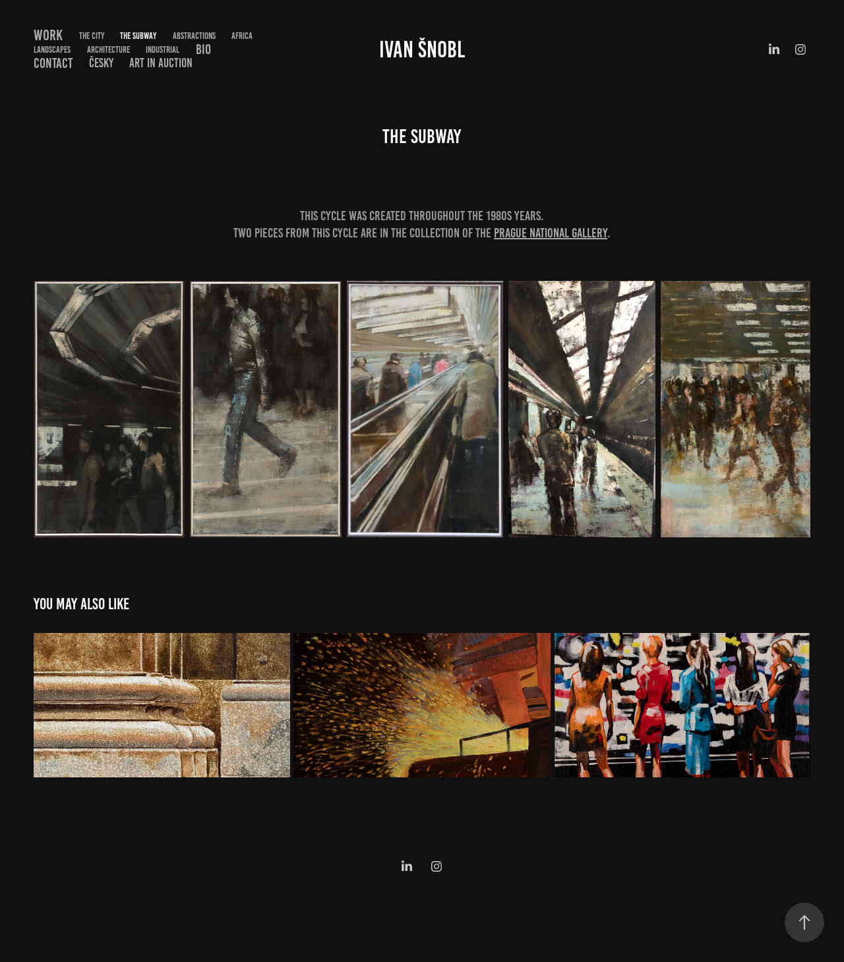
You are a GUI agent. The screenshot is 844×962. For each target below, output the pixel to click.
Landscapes (52, 50)
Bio (203, 49)
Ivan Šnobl (422, 49)
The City (91, 36)
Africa (242, 36)
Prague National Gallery (550, 232)
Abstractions (194, 36)
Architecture (108, 50)
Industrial (162, 50)
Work (48, 35)
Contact (53, 63)
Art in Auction (161, 63)
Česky (101, 63)
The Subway (138, 36)
